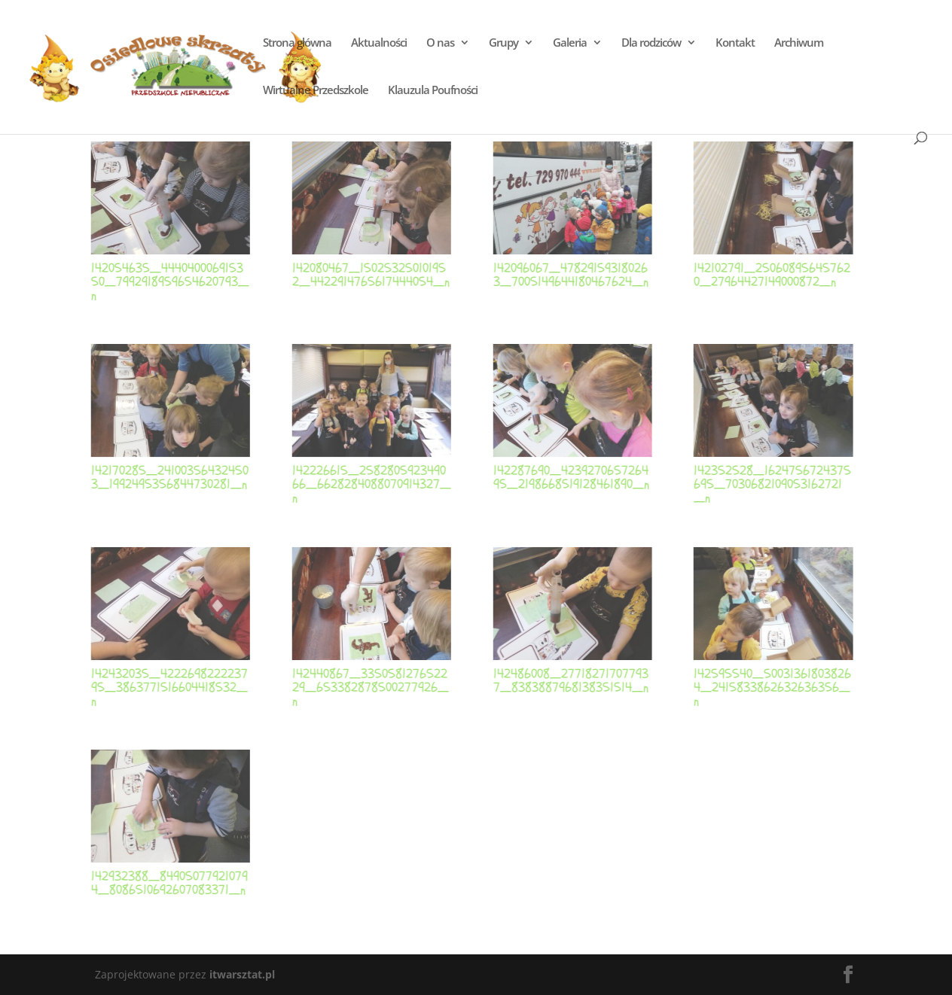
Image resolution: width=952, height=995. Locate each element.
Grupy (503, 43)
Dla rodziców (651, 43)
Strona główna (297, 43)
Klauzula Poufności (433, 90)
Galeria (570, 43)
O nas (440, 43)
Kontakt (735, 43)
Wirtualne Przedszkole (315, 90)
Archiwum (798, 43)
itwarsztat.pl (242, 974)
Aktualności (379, 43)
